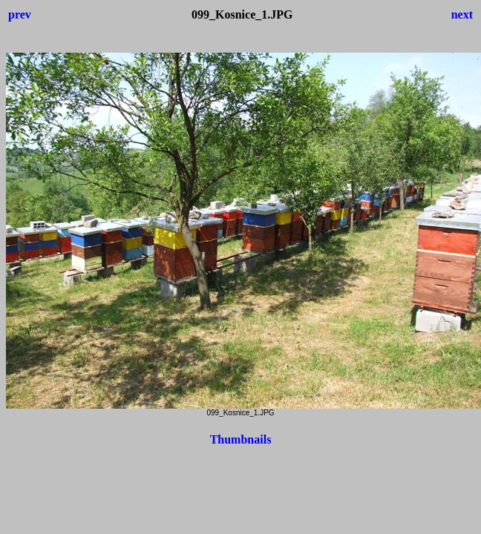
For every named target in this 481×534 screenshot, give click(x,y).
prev (19, 14)
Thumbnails (241, 439)
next (462, 14)
